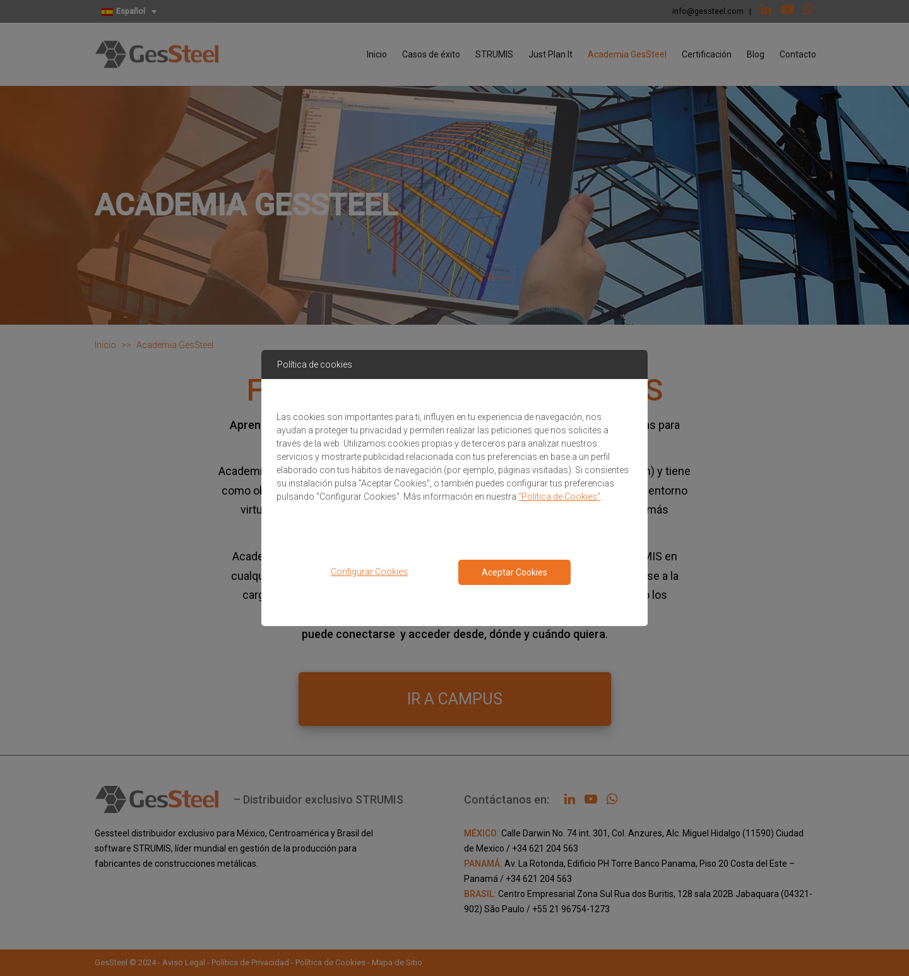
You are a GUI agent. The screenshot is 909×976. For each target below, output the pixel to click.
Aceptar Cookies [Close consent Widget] (514, 572)
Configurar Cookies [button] (369, 572)
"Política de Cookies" (559, 496)
